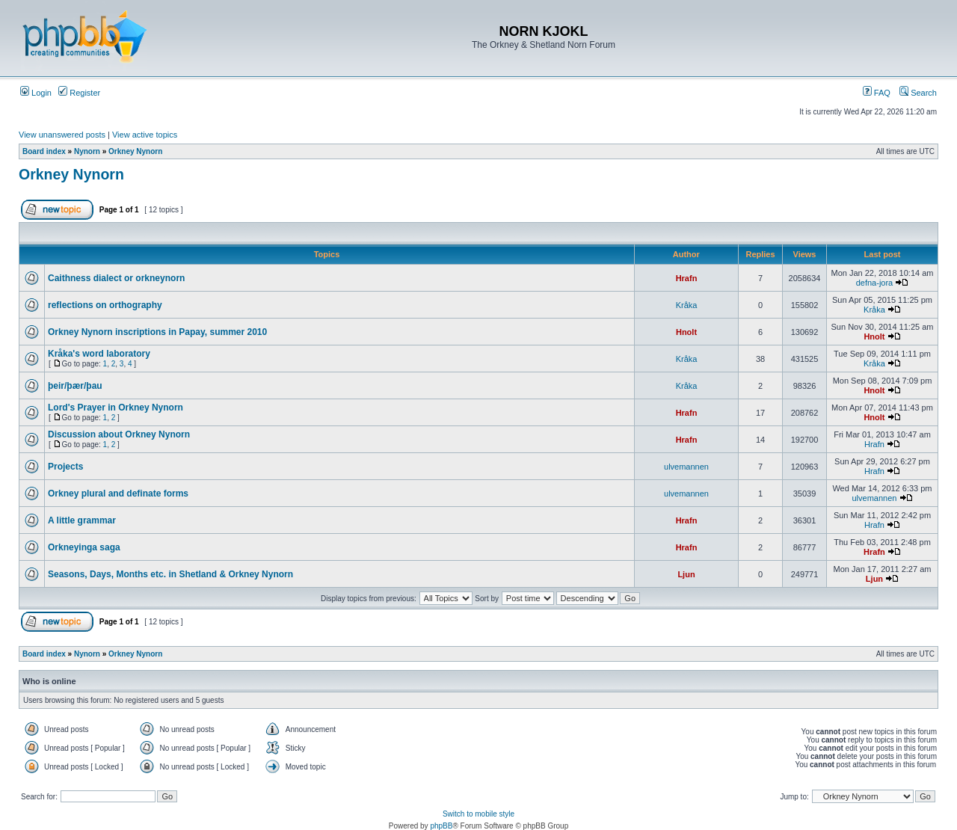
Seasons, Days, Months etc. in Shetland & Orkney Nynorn (170, 574)
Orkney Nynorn (135, 151)
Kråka (687, 305)
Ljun (686, 574)
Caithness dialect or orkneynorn (116, 278)
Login (36, 92)
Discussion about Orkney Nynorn (119, 434)
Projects (65, 466)
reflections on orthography (105, 305)
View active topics (144, 134)
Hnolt (686, 332)
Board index (44, 151)
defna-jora (874, 282)
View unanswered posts (62, 134)
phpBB (441, 826)
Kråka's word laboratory (99, 353)
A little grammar (82, 520)
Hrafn (687, 278)
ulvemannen (686, 466)
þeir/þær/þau (75, 386)
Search (918, 92)
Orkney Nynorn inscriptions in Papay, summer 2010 (157, 332)
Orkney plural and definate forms (118, 493)
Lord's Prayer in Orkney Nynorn (115, 407)
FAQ (876, 92)
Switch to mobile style (478, 814)
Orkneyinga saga (84, 547)
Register (79, 92)
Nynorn (87, 151)
